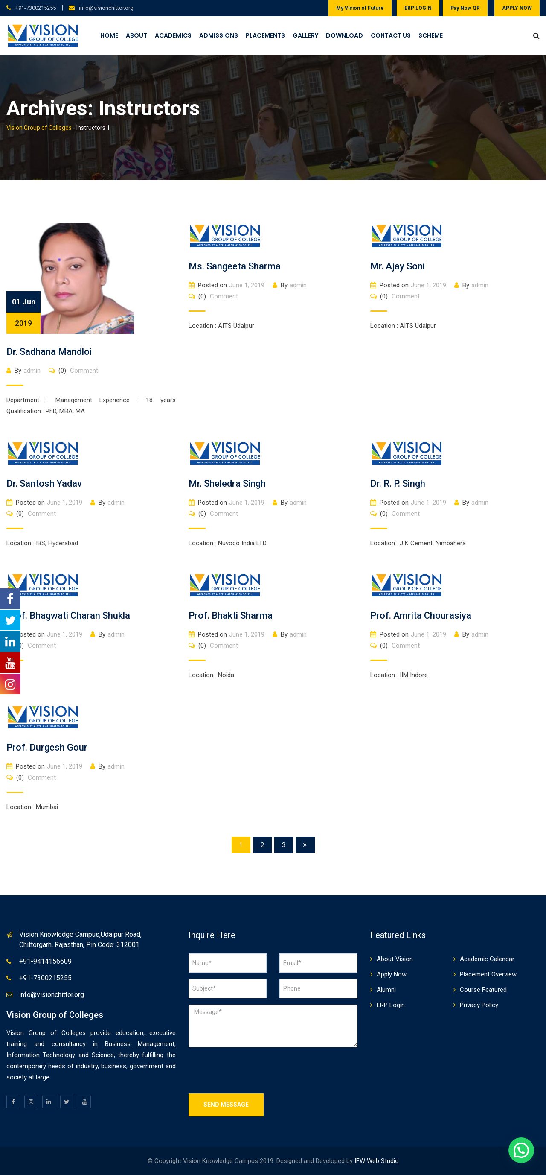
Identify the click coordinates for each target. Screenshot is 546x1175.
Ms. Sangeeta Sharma (235, 266)
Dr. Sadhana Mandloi (49, 351)
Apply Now (392, 974)
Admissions (218, 35)
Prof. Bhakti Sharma (231, 615)
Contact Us (391, 35)
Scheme (430, 35)
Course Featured (483, 990)
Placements (265, 35)
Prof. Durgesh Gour (46, 747)
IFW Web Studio (376, 1161)
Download (344, 35)
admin (32, 370)
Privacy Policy (479, 1005)
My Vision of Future (360, 8)
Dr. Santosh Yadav (44, 483)
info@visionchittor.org (106, 8)
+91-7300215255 (35, 8)
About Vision (395, 959)
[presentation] (253, 1070)
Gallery (305, 35)
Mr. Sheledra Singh (227, 483)
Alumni (386, 990)
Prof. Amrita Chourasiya (420, 615)
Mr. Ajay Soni (397, 266)
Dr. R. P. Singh (397, 483)
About (136, 35)
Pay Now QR (465, 8)
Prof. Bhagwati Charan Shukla (68, 615)
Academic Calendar (487, 959)
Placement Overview (488, 974)
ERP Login (391, 1005)
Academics (173, 35)
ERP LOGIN (418, 8)
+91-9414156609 (45, 961)
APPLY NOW (517, 8)
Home (109, 35)
